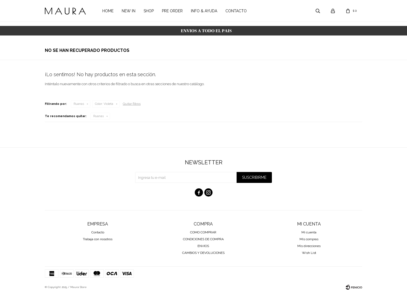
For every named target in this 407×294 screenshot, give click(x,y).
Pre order (172, 11)
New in (128, 11)
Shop (149, 11)
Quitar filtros (132, 104)
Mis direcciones (309, 246)
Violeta (104, 104)
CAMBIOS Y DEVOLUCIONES (203, 253)
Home (108, 11)
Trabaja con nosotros (97, 239)
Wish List (309, 253)
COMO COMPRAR (203, 232)
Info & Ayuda (204, 11)
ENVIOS (203, 246)
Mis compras (309, 239)
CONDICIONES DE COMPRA (203, 239)
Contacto (236, 11)
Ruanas (79, 104)
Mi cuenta (308, 232)
